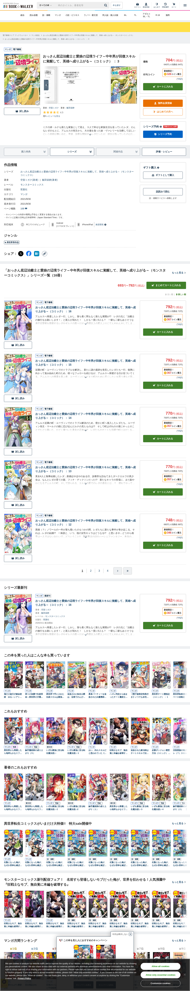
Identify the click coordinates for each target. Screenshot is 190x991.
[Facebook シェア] (28, 253)
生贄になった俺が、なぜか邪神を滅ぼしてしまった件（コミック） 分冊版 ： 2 (76, 864)
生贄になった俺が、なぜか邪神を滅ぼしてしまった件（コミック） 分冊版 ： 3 (97, 864)
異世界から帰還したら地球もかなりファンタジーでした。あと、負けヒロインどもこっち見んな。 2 (13, 808)
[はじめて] (157, 5)
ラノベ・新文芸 (91, 15)
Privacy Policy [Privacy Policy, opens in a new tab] (24, 978)
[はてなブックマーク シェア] (36, 253)
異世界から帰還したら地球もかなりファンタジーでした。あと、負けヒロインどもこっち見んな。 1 (13, 752)
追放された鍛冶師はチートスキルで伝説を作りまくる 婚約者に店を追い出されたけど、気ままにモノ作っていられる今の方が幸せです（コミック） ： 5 (140, 752)
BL (125, 15)
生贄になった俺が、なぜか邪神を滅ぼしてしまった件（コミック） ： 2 (34, 864)
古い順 (169, 294)
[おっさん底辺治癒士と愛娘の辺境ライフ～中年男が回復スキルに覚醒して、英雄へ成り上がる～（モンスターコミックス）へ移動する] (88, 35)
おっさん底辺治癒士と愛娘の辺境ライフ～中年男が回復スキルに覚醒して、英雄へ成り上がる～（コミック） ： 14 (85, 416)
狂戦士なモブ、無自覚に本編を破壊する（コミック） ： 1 (13, 925)
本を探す (117, 5)
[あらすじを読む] (90, 131)
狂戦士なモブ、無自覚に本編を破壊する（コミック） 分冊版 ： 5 (161, 925)
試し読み (22, 111)
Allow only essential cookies (160, 975)
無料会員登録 (163, 103)
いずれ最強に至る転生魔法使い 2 (55, 808)
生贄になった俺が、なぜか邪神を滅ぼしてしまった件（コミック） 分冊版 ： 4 (118, 864)
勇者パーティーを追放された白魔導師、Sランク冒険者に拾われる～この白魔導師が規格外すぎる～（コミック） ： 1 (98, 696)
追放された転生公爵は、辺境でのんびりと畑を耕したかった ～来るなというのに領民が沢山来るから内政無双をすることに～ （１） (76, 696)
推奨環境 (101, 224)
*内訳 (179, 79)
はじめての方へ (163, 111)
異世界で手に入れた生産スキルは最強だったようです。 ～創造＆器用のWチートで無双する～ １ (55, 696)
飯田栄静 (70, 108)
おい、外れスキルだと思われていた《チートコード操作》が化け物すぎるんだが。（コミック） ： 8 (97, 752)
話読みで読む (163, 191)
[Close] (184, 974)
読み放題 (34, 15)
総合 (22, 15)
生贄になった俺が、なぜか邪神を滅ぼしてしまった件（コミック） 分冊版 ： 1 (55, 864)
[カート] (174, 5)
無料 (168, 15)
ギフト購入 (151, 167)
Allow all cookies (160, 966)
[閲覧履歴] (165, 5)
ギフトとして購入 (163, 175)
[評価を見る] (53, 114)
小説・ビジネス (72, 15)
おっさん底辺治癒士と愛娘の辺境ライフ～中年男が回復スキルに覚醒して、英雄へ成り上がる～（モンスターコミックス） (77, 173)
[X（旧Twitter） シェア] (20, 253)
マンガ (58, 15)
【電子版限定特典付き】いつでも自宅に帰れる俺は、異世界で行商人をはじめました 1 (140, 696)
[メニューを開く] (185, 5)
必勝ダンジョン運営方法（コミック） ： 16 (161, 752)
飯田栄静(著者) (49, 180)
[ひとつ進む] (117, 571)
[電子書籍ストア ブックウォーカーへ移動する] (15, 35)
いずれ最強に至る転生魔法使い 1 (76, 751)
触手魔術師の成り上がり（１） (97, 808)
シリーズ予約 (152, 126)
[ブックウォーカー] (18, 5)
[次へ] (46, 85)
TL (135, 15)
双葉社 (23, 189)
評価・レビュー (164, 151)
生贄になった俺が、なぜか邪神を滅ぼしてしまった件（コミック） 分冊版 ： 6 (161, 864)
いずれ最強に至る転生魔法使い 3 (140, 808)
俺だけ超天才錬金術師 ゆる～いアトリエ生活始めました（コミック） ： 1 (13, 696)
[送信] (106, 5)
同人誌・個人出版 (110, 15)
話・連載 (46, 15)
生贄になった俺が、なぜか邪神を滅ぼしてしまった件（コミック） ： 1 (13, 864)
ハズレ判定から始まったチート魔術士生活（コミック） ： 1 (119, 696)
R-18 (157, 15)
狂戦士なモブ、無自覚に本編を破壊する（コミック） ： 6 (118, 752)
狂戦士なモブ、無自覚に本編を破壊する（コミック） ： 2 (34, 925)
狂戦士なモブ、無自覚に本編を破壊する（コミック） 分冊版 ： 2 (97, 925)
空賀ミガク (54, 108)
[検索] (106, 5)
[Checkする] (37, 103)
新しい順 (180, 294)
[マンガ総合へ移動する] (35, 35)
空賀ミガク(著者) (29, 180)
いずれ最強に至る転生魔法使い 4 (161, 808)
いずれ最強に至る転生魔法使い (55, 751)
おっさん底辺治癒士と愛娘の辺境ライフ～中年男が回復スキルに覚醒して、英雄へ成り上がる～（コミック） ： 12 (85, 522)
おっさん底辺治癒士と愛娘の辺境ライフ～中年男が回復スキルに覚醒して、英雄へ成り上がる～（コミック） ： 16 (85, 309)
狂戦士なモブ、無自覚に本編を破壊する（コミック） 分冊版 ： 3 (119, 925)
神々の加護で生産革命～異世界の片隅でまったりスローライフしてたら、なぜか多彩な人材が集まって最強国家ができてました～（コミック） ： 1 (34, 696)
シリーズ (79, 151)
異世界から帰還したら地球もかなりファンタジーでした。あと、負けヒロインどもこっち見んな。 (34, 808)
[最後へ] (127, 571)
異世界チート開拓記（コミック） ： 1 (161, 695)
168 (23, 208)
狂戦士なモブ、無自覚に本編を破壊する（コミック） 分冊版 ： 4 (140, 925)
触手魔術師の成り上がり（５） (34, 751)
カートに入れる (163, 86)
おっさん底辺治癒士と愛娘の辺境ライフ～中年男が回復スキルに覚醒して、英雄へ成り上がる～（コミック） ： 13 (85, 469)
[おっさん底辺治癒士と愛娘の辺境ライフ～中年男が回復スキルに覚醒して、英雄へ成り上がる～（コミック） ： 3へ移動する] (47, 39)
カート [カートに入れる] (163, 332)
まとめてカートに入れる (166, 285)
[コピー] (44, 253)
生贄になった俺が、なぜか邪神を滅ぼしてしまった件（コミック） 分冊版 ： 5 (140, 864)
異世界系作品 (12, 242)
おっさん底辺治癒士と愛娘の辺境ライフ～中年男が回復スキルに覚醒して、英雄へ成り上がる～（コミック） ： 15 (85, 362)
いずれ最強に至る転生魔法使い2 (76, 808)
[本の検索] (46, 5)
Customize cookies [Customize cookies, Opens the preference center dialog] (161, 983)
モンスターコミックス (32, 184)
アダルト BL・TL (147, 15)
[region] (95, 975)
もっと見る (179, 272)
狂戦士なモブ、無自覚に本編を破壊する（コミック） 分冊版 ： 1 (76, 925)
